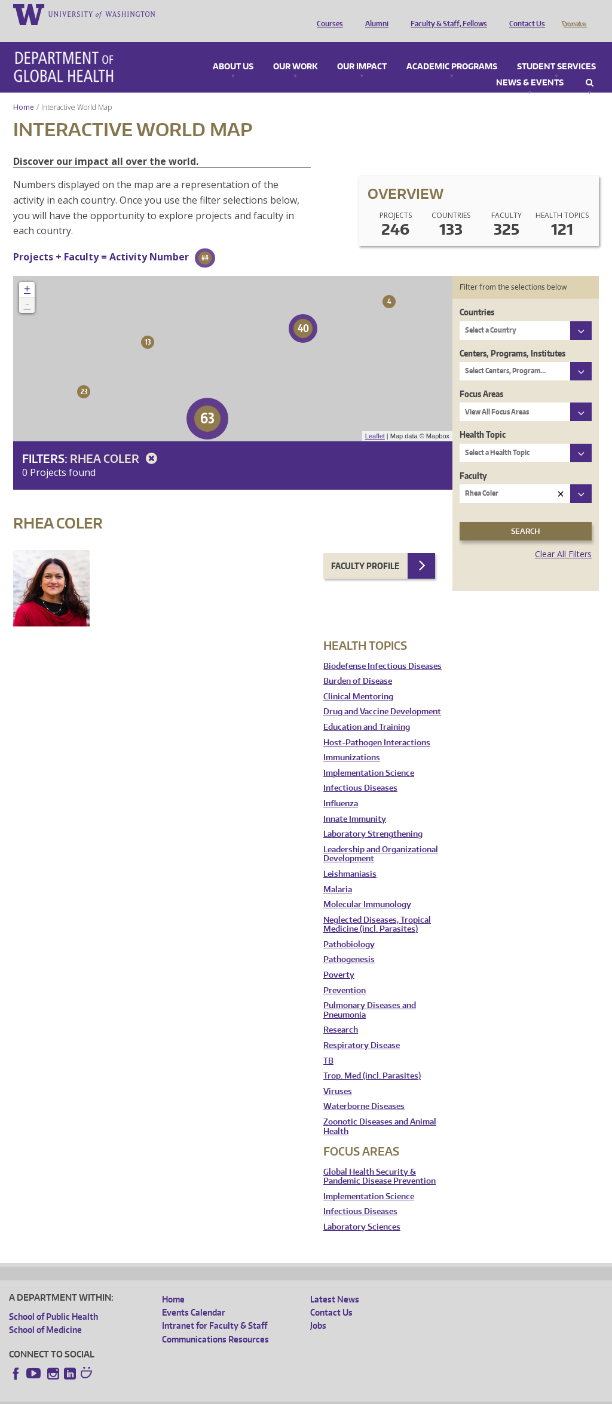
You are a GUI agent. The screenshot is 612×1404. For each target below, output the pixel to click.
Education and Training (366, 710)
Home (23, 90)
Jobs (318, 1309)
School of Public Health (53, 1300)
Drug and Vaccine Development (382, 694)
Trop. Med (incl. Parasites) (372, 1059)
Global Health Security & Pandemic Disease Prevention (379, 1160)
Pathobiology (349, 927)
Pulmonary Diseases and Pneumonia (369, 993)
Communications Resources (215, 1322)
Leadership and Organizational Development (380, 837)
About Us (233, 50)
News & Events (530, 66)
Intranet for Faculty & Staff (214, 1309)
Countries (477, 295)
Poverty (338, 958)
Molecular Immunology (367, 887)
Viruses (337, 1074)
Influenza (340, 786)
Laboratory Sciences (361, 1210)
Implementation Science (368, 756)
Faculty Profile (365, 549)
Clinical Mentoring (358, 679)
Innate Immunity (354, 802)
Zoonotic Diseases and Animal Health (379, 1110)
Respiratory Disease (361, 1028)
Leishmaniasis (350, 857)
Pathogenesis (349, 942)
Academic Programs (451, 50)
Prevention (344, 973)
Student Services (556, 50)
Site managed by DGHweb (287, 1394)
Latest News (334, 1282)
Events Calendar (193, 1296)
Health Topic (483, 418)
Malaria (337, 872)
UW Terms (215, 1394)
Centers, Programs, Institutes (512, 336)
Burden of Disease (357, 664)
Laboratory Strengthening (373, 817)
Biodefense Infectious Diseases (382, 649)
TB (328, 1044)
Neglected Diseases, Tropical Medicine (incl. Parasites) (377, 908)
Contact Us (524, 13)
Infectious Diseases (360, 771)
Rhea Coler (115, 441)
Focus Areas (481, 377)
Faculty (473, 459)
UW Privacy (167, 1394)
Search (589, 66)
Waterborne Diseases (364, 1089)
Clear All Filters (563, 537)
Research (340, 1013)
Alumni (373, 13)
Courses (327, 13)
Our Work (295, 50)
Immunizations (351, 740)
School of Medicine (45, 1313)
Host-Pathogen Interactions (376, 725)
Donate (573, 13)
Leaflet (375, 419)
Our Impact (362, 50)
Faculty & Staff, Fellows (446, 13)
